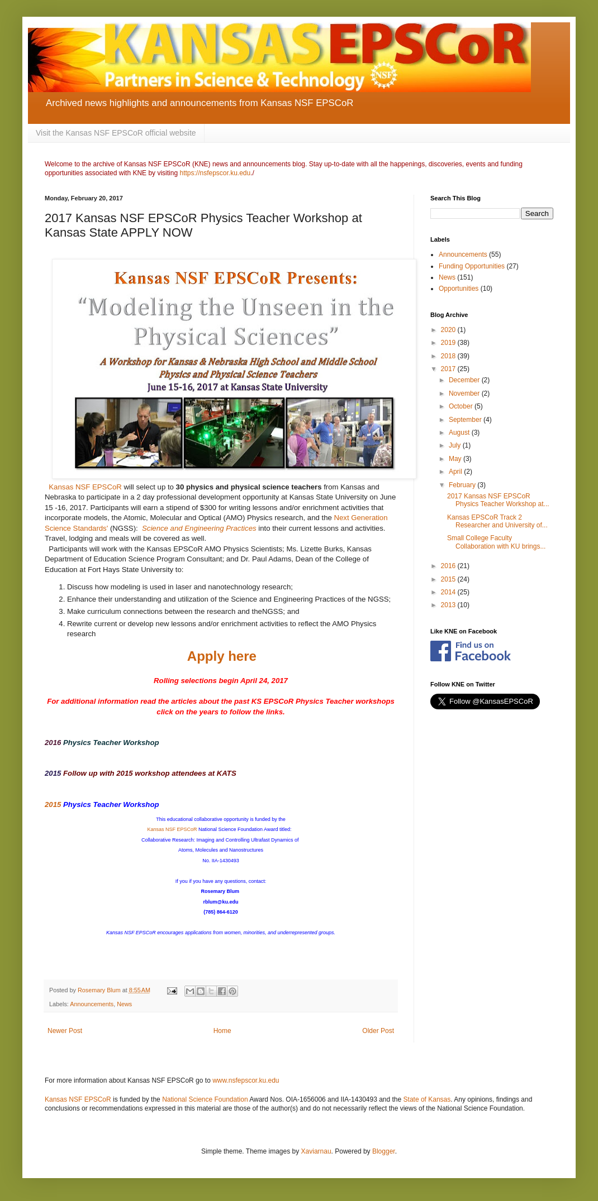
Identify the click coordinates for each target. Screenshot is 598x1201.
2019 (449, 343)
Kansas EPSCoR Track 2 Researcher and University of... (497, 521)
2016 (53, 742)
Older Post (378, 1031)
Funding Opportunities (472, 266)
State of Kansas (427, 1099)
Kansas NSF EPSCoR (85, 487)
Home (222, 1031)
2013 (449, 605)
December (465, 380)
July (456, 445)
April (456, 471)
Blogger (383, 1151)
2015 (53, 773)
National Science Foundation (205, 1099)
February (463, 485)
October (461, 406)
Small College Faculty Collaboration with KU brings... (496, 542)
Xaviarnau (316, 1151)
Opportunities (458, 288)
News (124, 1004)
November (465, 393)
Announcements (91, 1004)
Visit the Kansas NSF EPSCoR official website (116, 132)
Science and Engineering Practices (199, 528)
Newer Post (65, 1031)
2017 (449, 369)
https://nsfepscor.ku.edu (214, 173)
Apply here (222, 656)
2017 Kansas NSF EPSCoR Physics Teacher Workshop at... (498, 500)
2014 (449, 592)
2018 (449, 356)
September (466, 420)
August (460, 432)
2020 (449, 330)
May (456, 459)
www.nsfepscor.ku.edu (245, 1080)
